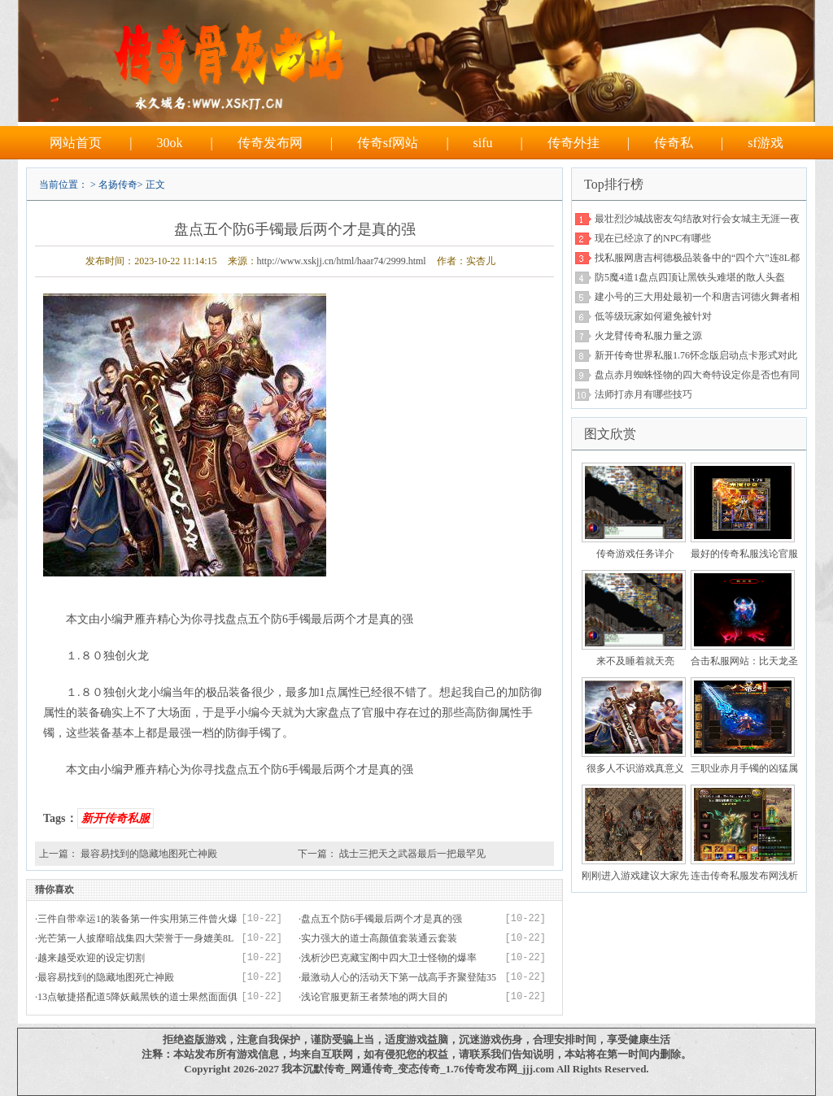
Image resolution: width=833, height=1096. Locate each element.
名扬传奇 (117, 184)
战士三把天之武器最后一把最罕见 (412, 853)
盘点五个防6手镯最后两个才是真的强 (381, 918)
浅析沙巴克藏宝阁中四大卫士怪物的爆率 (389, 957)
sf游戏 (765, 143)
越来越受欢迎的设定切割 (91, 957)
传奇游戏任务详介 (635, 553)
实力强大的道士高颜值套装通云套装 (379, 938)
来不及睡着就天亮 (635, 661)
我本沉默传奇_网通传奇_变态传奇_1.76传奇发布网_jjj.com (417, 1069)
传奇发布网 (270, 143)
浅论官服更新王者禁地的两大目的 (374, 996)
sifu (483, 143)
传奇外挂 (573, 143)
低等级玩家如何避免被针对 (653, 316)
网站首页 (76, 143)
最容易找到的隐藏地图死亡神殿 (149, 853)
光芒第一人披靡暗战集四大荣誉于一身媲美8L (135, 938)
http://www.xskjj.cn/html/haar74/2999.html (341, 261)
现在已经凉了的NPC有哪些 (653, 238)
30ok (169, 143)
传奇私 (673, 143)
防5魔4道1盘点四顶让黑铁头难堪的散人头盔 (690, 277)
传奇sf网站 (388, 143)
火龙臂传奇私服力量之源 (648, 335)
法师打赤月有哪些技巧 (643, 394)
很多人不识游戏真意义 (635, 768)
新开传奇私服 (115, 818)
